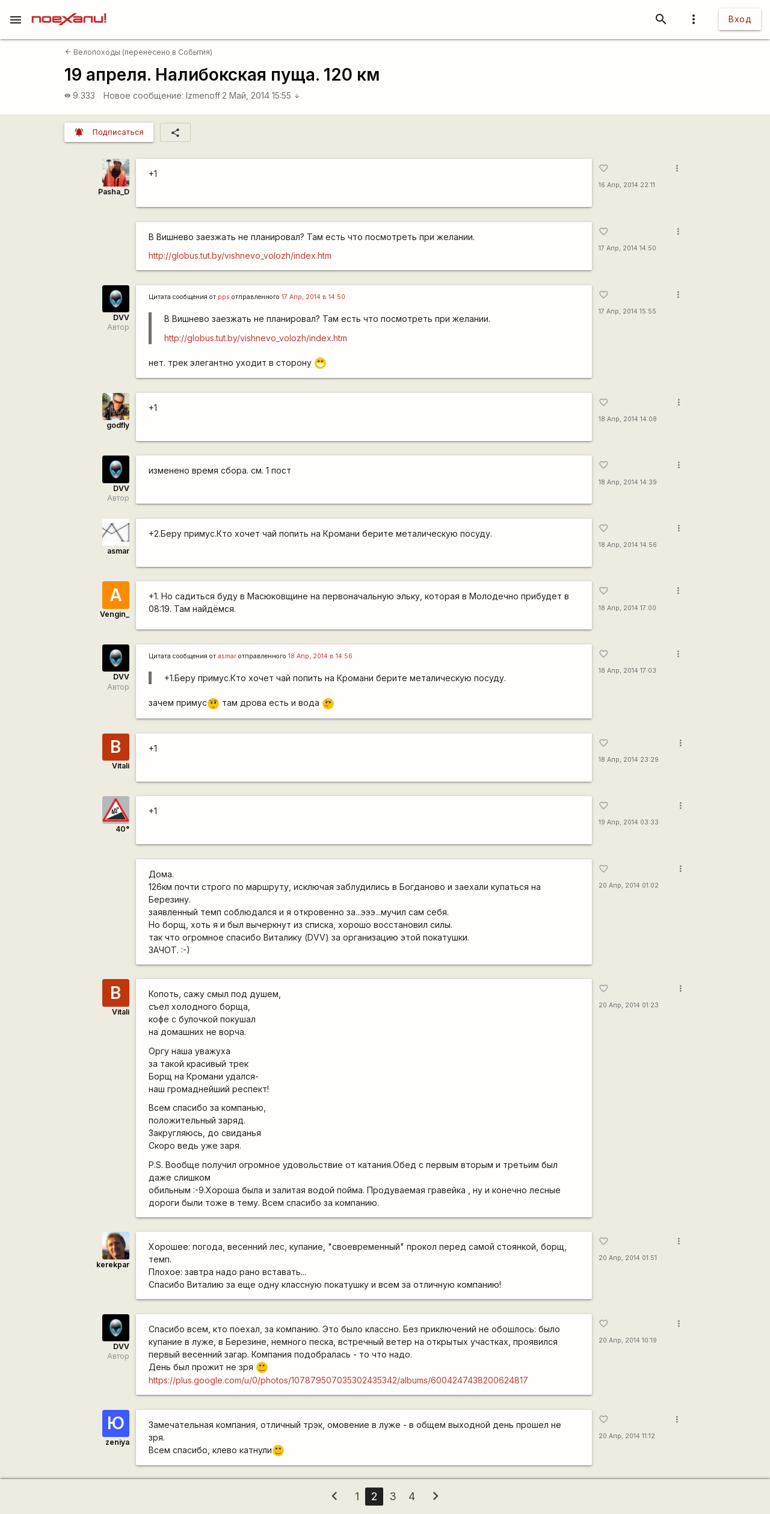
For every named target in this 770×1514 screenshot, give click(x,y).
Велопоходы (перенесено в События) (138, 52)
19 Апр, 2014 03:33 (629, 822)
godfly (117, 425)
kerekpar (112, 1264)
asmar (118, 550)
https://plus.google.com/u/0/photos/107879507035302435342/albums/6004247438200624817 (338, 1380)
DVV (121, 317)
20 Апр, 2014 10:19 (628, 1340)
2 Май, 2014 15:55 (261, 95)
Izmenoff (203, 95)
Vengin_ (114, 614)
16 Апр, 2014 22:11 (627, 185)
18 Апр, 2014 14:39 (628, 482)
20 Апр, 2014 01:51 (628, 1258)
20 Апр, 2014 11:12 (627, 1436)
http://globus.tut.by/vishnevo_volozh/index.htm (240, 255)
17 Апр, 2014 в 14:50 (313, 297)
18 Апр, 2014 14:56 (628, 545)
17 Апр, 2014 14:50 (627, 248)
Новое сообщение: (143, 95)
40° (122, 828)
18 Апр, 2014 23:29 (629, 760)
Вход (739, 19)
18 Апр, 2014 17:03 (627, 671)
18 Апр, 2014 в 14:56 (320, 656)
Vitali (120, 765)
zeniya (117, 1442)
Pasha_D (113, 191)
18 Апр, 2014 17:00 (627, 608)
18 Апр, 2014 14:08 (628, 419)
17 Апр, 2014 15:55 (627, 311)
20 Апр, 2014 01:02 (629, 885)
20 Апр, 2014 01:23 (629, 1005)
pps (224, 297)
